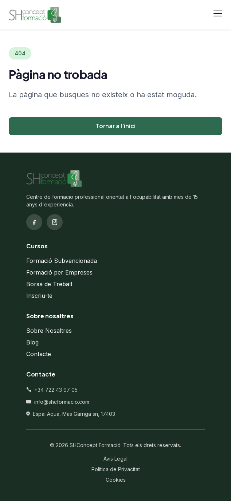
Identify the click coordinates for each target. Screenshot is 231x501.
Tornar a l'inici (116, 126)
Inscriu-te (39, 295)
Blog (32, 342)
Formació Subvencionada (61, 260)
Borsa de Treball (49, 284)
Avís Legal (115, 458)
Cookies (116, 480)
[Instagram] (55, 222)
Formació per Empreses (59, 272)
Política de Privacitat (115, 469)
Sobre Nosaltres (49, 330)
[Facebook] (34, 222)
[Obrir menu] (218, 15)
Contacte (38, 354)
